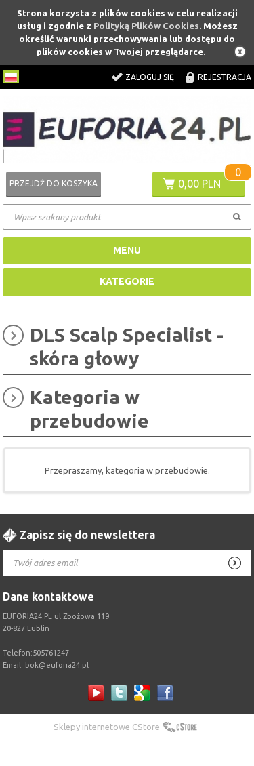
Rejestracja (224, 77)
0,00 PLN (199, 184)
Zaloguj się (149, 77)
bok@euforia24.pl (57, 665)
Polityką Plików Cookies (146, 26)
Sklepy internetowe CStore (107, 726)
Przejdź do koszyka (53, 183)
